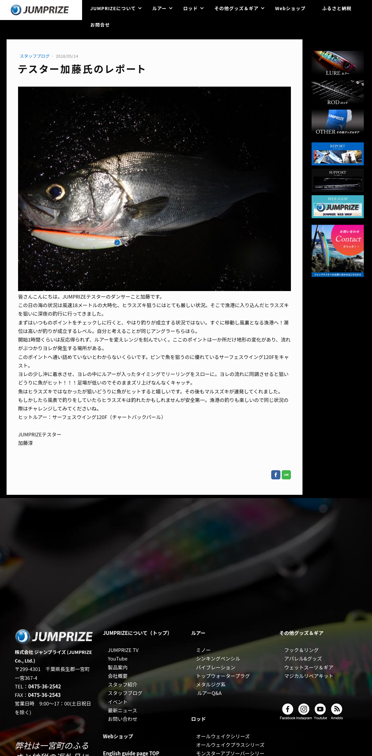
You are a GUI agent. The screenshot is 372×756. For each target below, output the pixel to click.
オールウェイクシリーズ (223, 736)
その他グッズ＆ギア (236, 8)
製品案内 (118, 667)
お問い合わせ (123, 718)
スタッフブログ (35, 56)
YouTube (118, 658)
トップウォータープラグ (223, 675)
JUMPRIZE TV (123, 649)
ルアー (159, 8)
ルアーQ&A (209, 692)
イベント (118, 701)
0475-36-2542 (44, 686)
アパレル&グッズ (303, 658)
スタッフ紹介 (123, 684)
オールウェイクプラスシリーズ (230, 744)
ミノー (203, 649)
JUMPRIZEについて (113, 8)
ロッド (190, 8)
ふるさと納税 (337, 8)
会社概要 (118, 675)
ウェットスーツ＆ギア (309, 667)
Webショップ (290, 8)
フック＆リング (301, 649)
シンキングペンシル (218, 658)
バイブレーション (215, 667)
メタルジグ (208, 684)
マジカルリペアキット (309, 675)
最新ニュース (122, 710)
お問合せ (100, 24)
